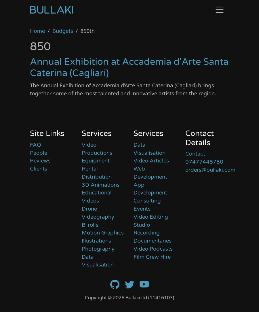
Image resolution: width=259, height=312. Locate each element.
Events (142, 209)
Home (37, 30)
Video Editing (151, 217)
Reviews (40, 161)
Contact (195, 154)
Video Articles (151, 161)
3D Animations (100, 185)
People (38, 153)
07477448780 (204, 162)
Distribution (97, 177)
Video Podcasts (153, 249)
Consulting (147, 201)
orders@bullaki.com (210, 170)
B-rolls (90, 225)
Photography (98, 249)
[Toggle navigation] (219, 9)
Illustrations (96, 241)
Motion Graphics (103, 233)
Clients (38, 169)
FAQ (35, 145)
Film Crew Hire (152, 257)
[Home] (51, 9)
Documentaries (153, 241)
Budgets (62, 30)
